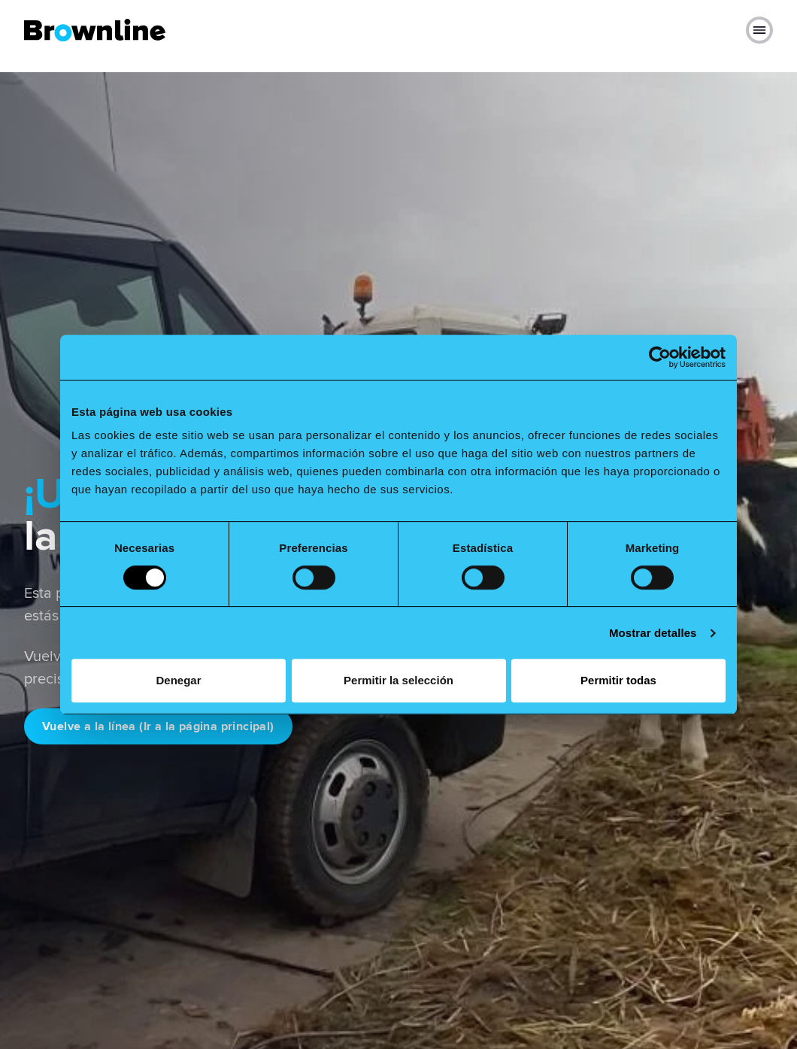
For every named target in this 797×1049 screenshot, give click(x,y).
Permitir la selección (398, 680)
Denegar (178, 680)
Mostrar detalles (653, 632)
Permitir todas (618, 680)
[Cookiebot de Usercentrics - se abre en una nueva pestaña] (660, 357)
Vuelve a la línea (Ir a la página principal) (158, 726)
